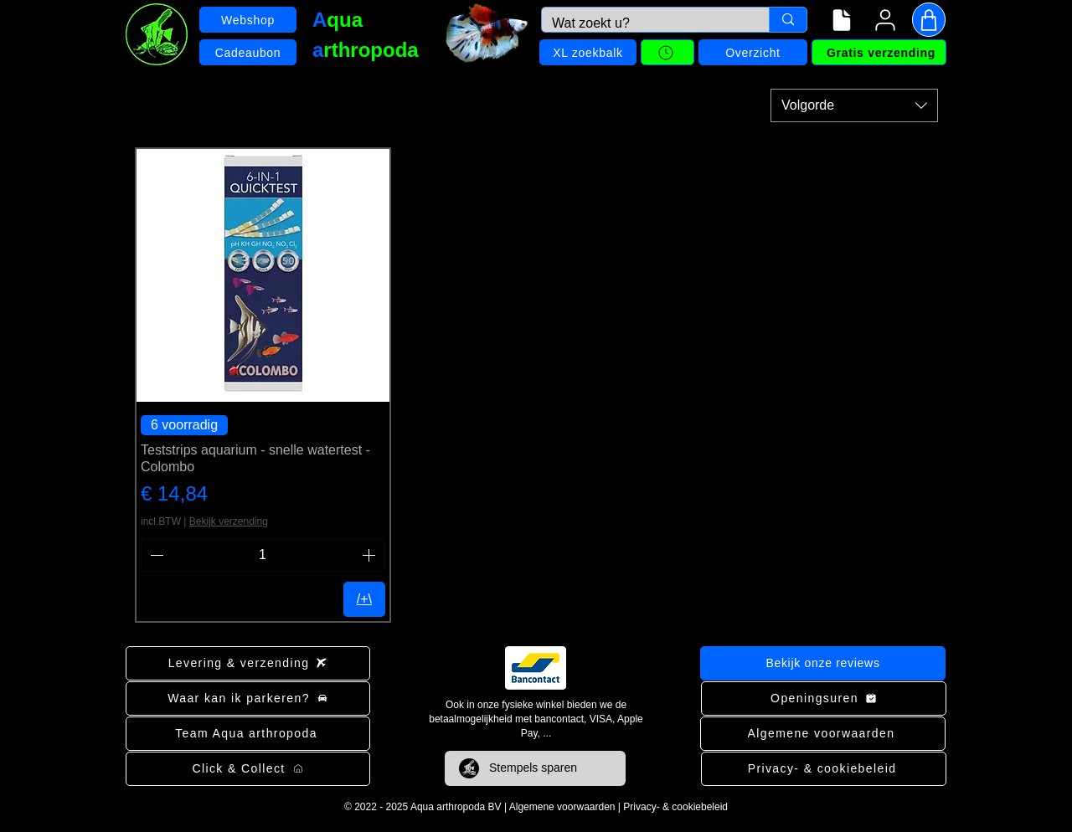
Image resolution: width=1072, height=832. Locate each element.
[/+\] (364, 599)
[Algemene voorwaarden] (823, 733)
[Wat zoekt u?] (643, 23)
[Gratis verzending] (879, 52)
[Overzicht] (752, 52)
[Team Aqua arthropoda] (248, 733)
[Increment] (370, 555)
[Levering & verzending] (248, 663)
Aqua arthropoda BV (456, 807)
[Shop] (929, 20)
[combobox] (854, 105)
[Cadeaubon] (247, 52)
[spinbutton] (262, 555)
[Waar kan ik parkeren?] (248, 698)
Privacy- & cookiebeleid (675, 807)
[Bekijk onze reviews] (823, 663)
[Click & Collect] (248, 769)
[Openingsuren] (823, 698)
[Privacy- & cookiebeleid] (823, 769)
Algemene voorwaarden (562, 807)
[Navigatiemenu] (841, 20)
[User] (885, 20)
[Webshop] (247, 20)
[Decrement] (155, 555)
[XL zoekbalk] (587, 52)
